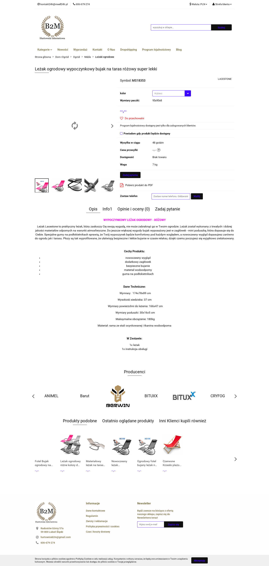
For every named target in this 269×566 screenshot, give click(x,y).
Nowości (62, 49)
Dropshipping (128, 49)
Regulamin (92, 516)
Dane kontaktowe (95, 510)
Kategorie (44, 49)
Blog (179, 49)
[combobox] (171, 93)
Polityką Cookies (84, 559)
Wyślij (197, 196)
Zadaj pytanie (130, 175)
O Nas (111, 49)
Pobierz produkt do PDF (136, 185)
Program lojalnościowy (156, 49)
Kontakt (97, 49)
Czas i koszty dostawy (98, 531)
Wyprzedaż (80, 49)
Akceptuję (199, 560)
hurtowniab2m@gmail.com (56, 537)
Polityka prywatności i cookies (102, 526)
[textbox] (168, 93)
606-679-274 (48, 542)
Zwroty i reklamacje (97, 521)
